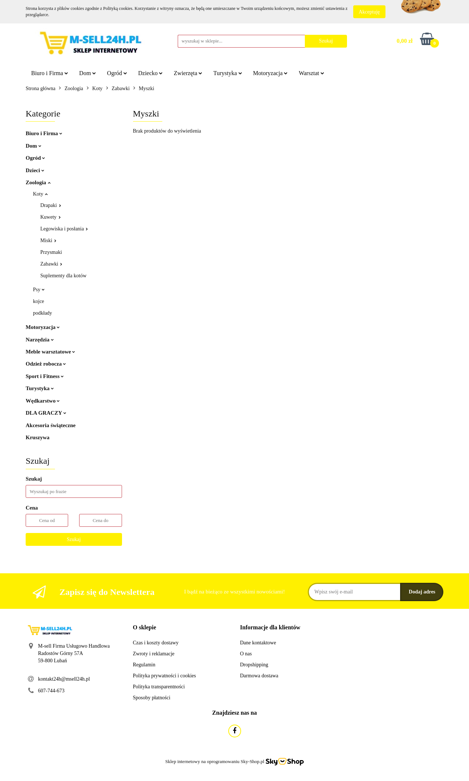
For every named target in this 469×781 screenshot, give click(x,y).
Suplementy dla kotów (63, 275)
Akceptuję (369, 12)
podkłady (42, 313)
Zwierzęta (188, 73)
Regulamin (144, 664)
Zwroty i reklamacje (154, 653)
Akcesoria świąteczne (50, 425)
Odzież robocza (46, 364)
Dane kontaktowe (258, 642)
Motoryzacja (270, 73)
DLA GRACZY (46, 413)
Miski (48, 240)
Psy (39, 289)
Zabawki (51, 264)
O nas (246, 653)
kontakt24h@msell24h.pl (64, 679)
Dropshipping (254, 664)
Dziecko (150, 73)
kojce (38, 301)
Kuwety (50, 217)
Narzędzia (40, 340)
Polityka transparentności (159, 686)
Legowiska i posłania (64, 229)
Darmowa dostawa (259, 675)
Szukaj (74, 539)
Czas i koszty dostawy (156, 642)
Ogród (117, 73)
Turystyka (227, 73)
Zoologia (38, 182)
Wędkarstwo (43, 401)
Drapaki (50, 205)
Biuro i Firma (49, 73)
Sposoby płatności (151, 697)
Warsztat (311, 73)
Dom (87, 73)
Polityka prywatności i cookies (164, 675)
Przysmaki (51, 252)
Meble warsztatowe (50, 352)
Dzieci (35, 170)
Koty (40, 194)
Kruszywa (37, 437)
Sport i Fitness (45, 376)
